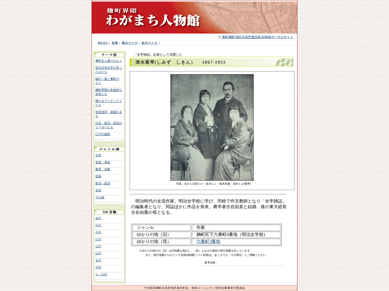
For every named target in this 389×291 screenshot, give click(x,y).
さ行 (98, 232)
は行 (98, 253)
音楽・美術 (102, 162)
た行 (98, 239)
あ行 (98, 218)
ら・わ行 (101, 274)
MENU (103, 42)
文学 (98, 155)
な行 (98, 246)
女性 (115, 42)
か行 (98, 225)
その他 (99, 197)
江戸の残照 (102, 134)
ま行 (98, 260)
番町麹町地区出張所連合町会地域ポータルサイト (257, 37)
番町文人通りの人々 (108, 60)
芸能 (98, 176)
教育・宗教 (102, 169)
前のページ (130, 42)
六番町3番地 (208, 241)
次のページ (150, 42)
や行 (98, 267)
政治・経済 (102, 183)
